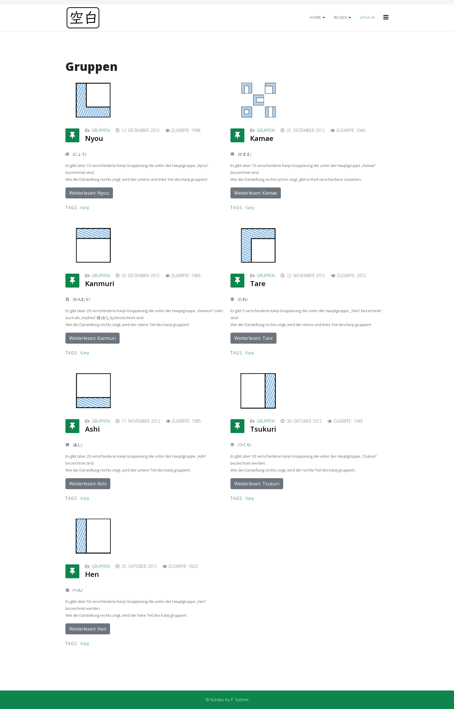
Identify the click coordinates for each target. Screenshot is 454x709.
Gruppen (101, 130)
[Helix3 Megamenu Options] (386, 17)
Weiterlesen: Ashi (88, 483)
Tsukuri (263, 429)
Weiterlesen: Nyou (89, 193)
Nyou (94, 138)
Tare (258, 283)
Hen (92, 574)
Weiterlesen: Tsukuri (256, 483)
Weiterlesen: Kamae (255, 193)
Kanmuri (99, 283)
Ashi (92, 429)
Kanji (84, 207)
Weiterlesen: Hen (87, 629)
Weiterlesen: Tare (253, 338)
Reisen (340, 17)
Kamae (261, 138)
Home (315, 17)
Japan (365, 17)
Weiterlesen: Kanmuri (92, 338)
